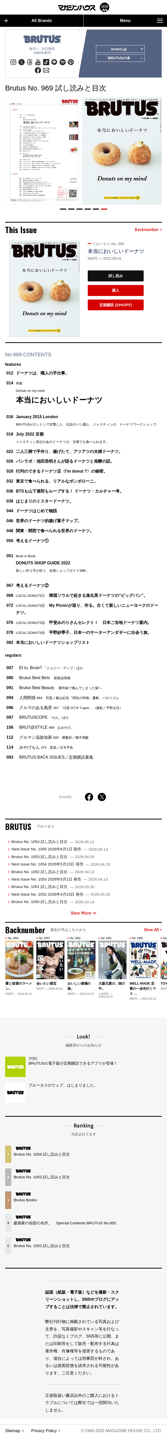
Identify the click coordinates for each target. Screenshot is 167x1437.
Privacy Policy (44, 1431)
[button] (63, 209)
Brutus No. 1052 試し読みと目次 (52, 872)
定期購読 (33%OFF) (115, 305)
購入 (115, 291)
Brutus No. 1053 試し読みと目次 (52, 856)
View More (83, 913)
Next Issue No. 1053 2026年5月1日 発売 (59, 879)
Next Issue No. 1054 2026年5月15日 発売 (60, 864)
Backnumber (148, 229)
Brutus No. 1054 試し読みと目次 (52, 841)
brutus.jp (127, 49)
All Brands (28, 21)
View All (153, 930)
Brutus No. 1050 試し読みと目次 (52, 901)
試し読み (116, 276)
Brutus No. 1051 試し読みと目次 (52, 887)
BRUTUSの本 (125, 58)
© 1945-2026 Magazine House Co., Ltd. (121, 1431)
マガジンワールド (83, 7)
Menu (141, 21)
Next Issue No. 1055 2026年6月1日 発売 (59, 849)
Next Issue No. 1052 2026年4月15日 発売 (60, 894)
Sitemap (12, 1431)
